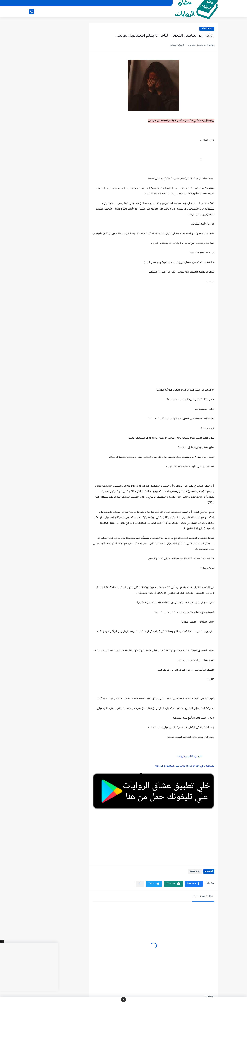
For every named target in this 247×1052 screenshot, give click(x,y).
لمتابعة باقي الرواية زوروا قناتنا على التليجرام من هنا (184, 766)
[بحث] (31, 11)
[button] (194, 884)
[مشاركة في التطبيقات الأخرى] (140, 884)
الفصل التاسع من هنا (189, 756)
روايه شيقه (207, 28)
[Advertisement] (153, 359)
